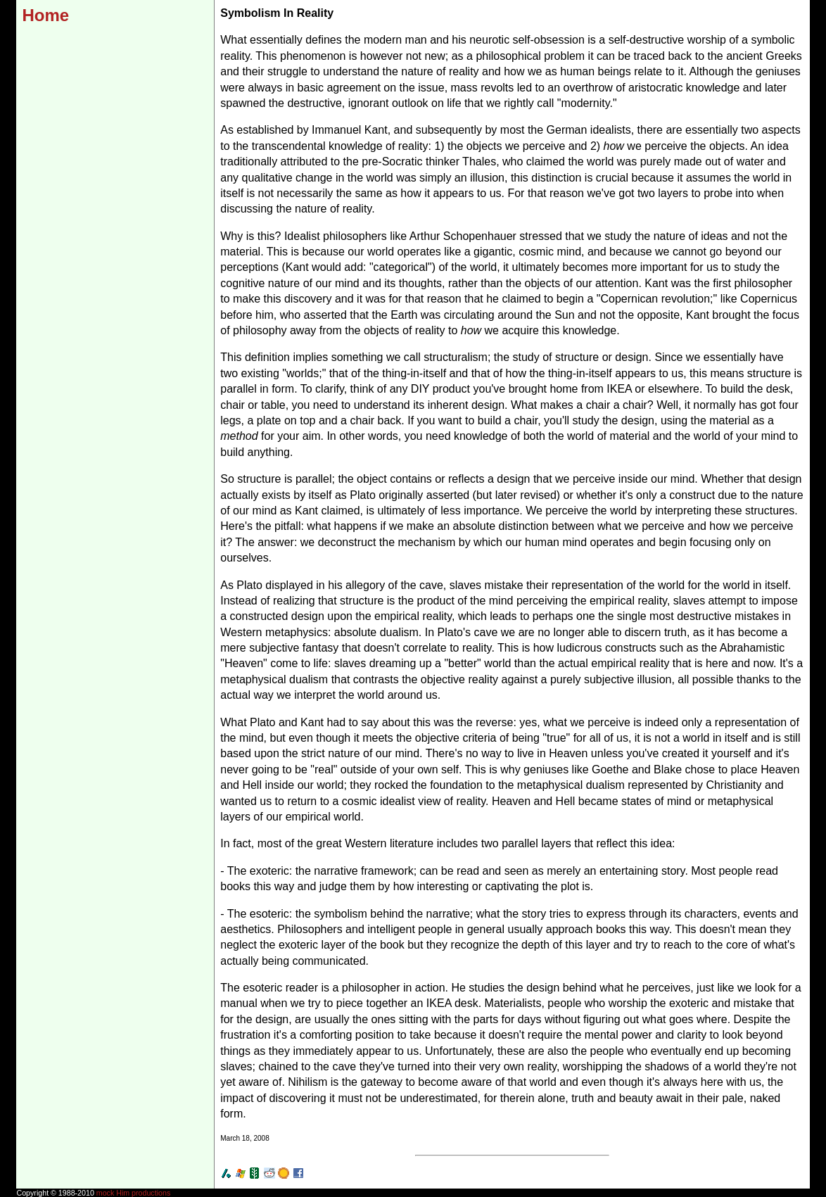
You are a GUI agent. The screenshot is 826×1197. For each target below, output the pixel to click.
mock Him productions (133, 1193)
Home (45, 15)
